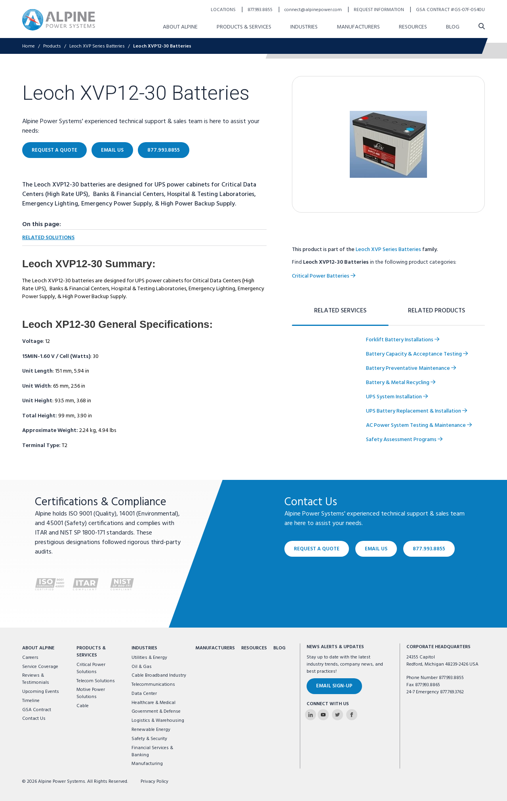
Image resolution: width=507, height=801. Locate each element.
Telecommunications (153, 685)
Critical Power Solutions (90, 668)
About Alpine (38, 648)
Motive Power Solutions (90, 693)
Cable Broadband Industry (159, 675)
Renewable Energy (151, 730)
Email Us (376, 548)
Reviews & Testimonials (35, 679)
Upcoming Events (40, 692)
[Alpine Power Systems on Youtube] (323, 714)
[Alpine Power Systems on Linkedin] (310, 714)
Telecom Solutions (95, 681)
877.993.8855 (429, 548)
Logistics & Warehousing (158, 721)
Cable (82, 706)
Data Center (144, 694)
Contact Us (34, 719)
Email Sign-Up (334, 686)
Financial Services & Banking (152, 751)
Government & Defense (156, 711)
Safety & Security (149, 739)
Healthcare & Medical (153, 703)
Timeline (31, 701)
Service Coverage (40, 667)
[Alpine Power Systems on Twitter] (337, 714)
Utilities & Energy (149, 658)
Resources (254, 648)
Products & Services (91, 651)
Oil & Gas (142, 667)
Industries (144, 648)
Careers (30, 658)
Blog (279, 648)
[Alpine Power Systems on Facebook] (351, 714)
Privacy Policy (154, 781)
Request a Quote (316, 548)
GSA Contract (36, 710)
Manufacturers (215, 648)
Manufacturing (147, 764)
